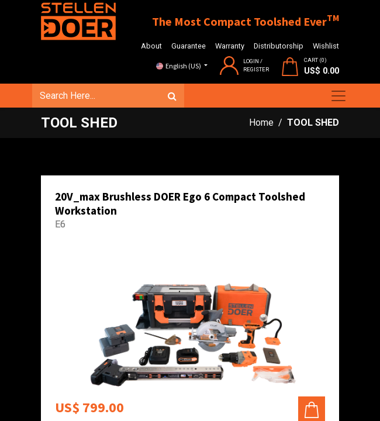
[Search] (172, 96)
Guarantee (188, 46)
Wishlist (326, 46)
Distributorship (278, 46)
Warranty (229, 46)
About (151, 46)
